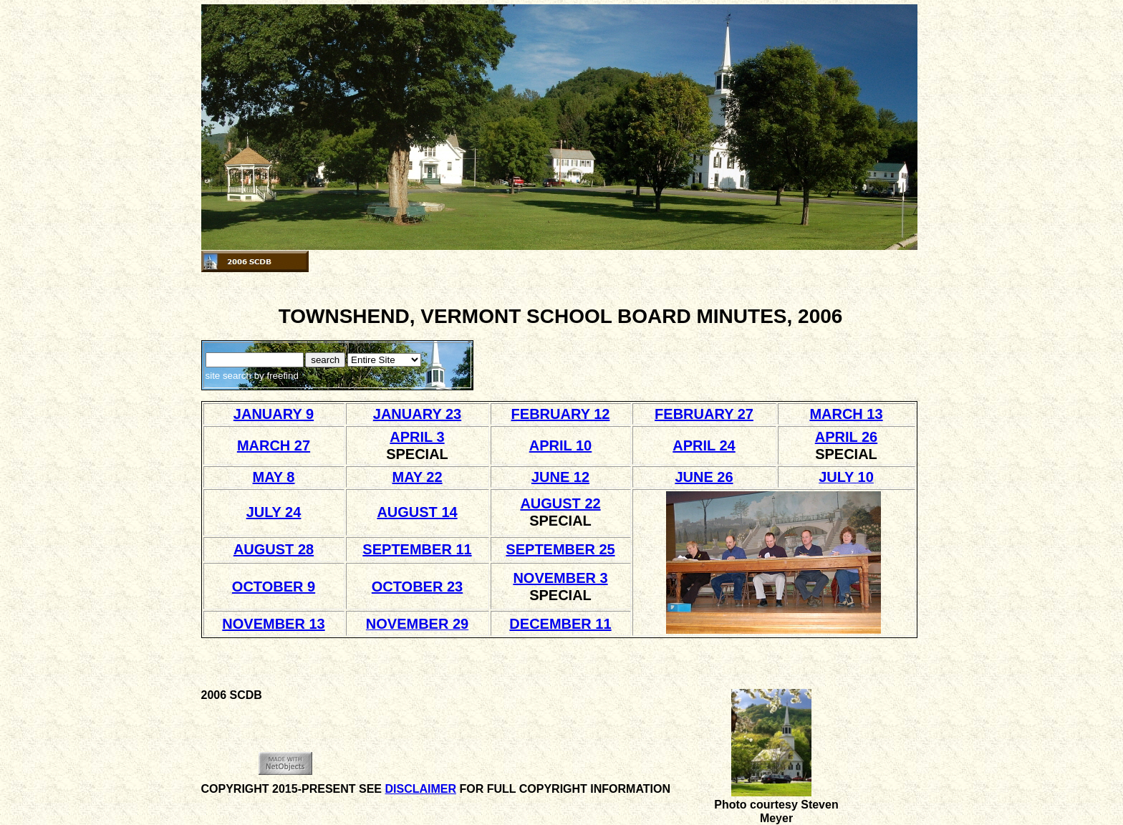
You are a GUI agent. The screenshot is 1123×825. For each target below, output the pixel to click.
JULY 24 (274, 512)
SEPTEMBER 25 (560, 549)
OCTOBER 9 (273, 586)
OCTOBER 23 (417, 586)
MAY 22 (417, 477)
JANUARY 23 (417, 414)
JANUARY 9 (273, 414)
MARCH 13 (845, 414)
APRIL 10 (560, 445)
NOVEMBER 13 (273, 624)
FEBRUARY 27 (704, 414)
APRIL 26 (846, 437)
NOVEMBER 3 (560, 578)
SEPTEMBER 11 (416, 549)
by (275, 375)
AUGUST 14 (417, 512)
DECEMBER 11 (560, 624)
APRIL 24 (704, 445)
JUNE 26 (704, 477)
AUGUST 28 (273, 549)
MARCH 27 (273, 445)
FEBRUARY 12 (560, 414)
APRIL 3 (417, 437)
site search (228, 375)
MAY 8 (274, 477)
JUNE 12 (560, 477)
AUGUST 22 (560, 503)
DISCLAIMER (420, 789)
